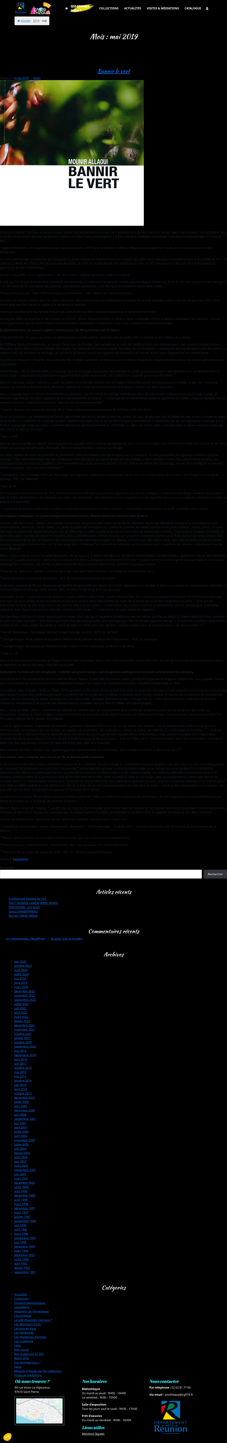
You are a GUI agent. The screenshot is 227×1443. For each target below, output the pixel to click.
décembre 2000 (24, 1183)
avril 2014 (20, 1089)
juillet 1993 (21, 1259)
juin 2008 (20, 1115)
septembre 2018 (25, 1055)
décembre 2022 (24, 991)
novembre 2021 (24, 1030)
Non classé (21, 1350)
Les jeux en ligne (25, 1328)
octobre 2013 (23, 1093)
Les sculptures (23, 1341)
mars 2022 (21, 1017)
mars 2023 (21, 987)
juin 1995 (20, 1242)
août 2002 (20, 1157)
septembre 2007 (25, 1119)
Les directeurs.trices (27, 1324)
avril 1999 (20, 1191)
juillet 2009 (21, 1102)
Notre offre (21, 1358)
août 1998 (20, 1200)
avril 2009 (20, 1106)
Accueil (23, 21)
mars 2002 (21, 1166)
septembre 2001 (25, 1170)
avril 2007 (20, 1127)
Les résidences (24, 1333)
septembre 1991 (25, 1272)
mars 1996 (21, 1234)
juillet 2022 (21, 1004)
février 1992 (22, 1268)
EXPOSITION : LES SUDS (24, 907)
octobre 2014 (23, 1081)
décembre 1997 (24, 1208)
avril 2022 (20, 1013)
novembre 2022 (24, 996)
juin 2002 (20, 1161)
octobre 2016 (23, 1068)
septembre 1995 (25, 1238)
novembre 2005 (24, 1140)
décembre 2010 (24, 1098)
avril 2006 (20, 1136)
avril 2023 (20, 983)
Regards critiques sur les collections (38, 1371)
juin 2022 (20, 1008)
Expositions (20, 859)
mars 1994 (21, 1251)
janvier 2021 (22, 1038)
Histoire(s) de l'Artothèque (31, 1311)
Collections (21, 1299)
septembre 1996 (25, 1221)
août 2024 (20, 970)
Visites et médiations (28, 1375)
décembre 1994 (24, 1247)
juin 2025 (20, 961)
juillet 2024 (21, 974)
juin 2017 (20, 1064)
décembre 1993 (24, 1255)
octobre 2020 (23, 1042)
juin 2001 (20, 1174)
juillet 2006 (21, 1132)
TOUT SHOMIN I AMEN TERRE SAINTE (33, 903)
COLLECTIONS (109, 8)
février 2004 (22, 1153)
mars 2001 (21, 1178)
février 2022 (22, 1021)
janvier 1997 (22, 1217)
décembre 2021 (24, 1025)
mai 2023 (20, 978)
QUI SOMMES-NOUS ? (80, 8)
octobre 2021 (23, 1034)
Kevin (37, 78)
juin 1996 (20, 1225)
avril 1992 (20, 1264)
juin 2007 (20, 1123)
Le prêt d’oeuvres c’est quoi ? (33, 1320)
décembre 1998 (24, 1195)
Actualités (20, 1294)
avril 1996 (20, 1230)
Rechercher (7, 868)
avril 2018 (20, 1059)
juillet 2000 (21, 1187)
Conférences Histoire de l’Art (27, 899)
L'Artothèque (22, 1316)
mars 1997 (21, 1212)
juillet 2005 (21, 1144)
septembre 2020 (25, 1047)
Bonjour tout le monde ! (67, 939)
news (17, 1345)
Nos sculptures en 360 (29, 1354)
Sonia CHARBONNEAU (23, 911)
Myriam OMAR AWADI (23, 916)
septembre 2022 (25, 1000)
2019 (36, 21)
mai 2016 (20, 1072)
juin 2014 (20, 1085)
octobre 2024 (23, 966)
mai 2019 (20, 1051)
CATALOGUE (193, 8)
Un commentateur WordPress (25, 939)
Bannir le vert (113, 71)
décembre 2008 (24, 1110)
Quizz (18, 1367)
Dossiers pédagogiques (29, 1303)
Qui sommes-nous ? (27, 1362)
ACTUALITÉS (132, 8)
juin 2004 (20, 1149)
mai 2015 (20, 1076)
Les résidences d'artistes (30, 1337)
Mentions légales (93, 1434)
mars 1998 (21, 1204)
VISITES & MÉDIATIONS (163, 8)
